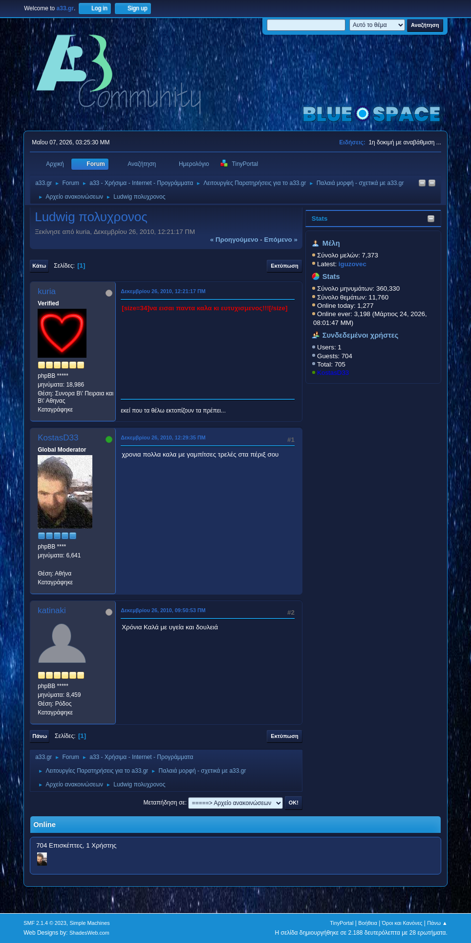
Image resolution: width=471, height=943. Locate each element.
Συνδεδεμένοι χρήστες (360, 335)
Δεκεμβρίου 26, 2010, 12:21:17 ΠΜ (163, 291)
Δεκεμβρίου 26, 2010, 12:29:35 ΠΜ (163, 437)
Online (44, 824)
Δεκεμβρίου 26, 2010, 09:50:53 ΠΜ (163, 610)
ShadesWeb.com (89, 933)
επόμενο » (280, 239)
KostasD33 (333, 372)
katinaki (52, 610)
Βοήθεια (367, 923)
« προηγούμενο (234, 239)
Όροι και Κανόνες (402, 923)
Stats (320, 218)
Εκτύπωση (284, 266)
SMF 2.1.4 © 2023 (44, 923)
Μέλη (331, 243)
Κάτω (39, 266)
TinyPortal (341, 923)
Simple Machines (90, 923)
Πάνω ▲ (437, 923)
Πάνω (39, 736)
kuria (47, 291)
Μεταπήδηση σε (164, 802)
